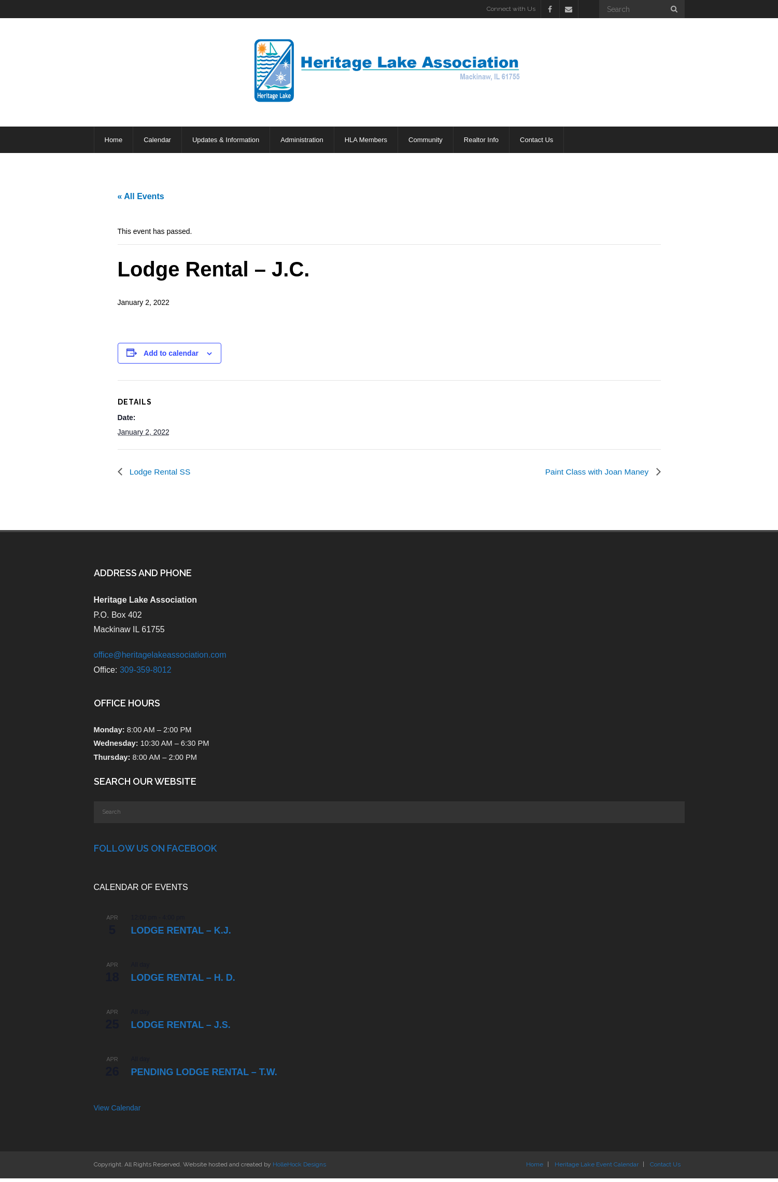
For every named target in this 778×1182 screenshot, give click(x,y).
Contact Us (665, 1168)
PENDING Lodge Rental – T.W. (204, 1075)
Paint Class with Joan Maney (596, 474)
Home (534, 1168)
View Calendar (117, 1111)
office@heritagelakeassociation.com (160, 658)
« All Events (141, 198)
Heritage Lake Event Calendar (597, 1168)
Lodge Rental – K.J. (181, 934)
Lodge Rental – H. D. (183, 981)
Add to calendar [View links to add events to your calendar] (171, 356)
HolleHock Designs (299, 1168)
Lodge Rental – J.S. (181, 1028)
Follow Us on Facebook (155, 851)
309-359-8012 (146, 673)
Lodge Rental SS (160, 474)
